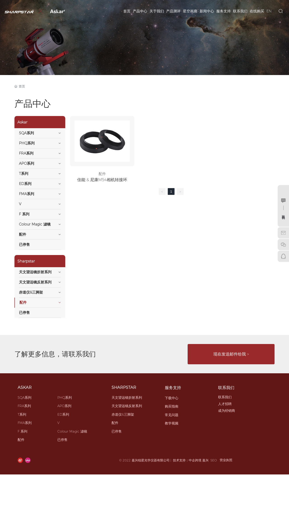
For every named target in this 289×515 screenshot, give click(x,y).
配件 (102, 174)
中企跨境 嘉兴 (199, 460)
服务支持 (173, 387)
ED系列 (63, 414)
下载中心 (171, 398)
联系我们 (226, 387)
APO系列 (64, 406)
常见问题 (171, 415)
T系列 (22, 414)
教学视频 (171, 423)
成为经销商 (226, 410)
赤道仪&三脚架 (123, 414)
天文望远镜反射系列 (127, 406)
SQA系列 (24, 397)
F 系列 (22, 431)
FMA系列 (25, 423)
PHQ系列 (64, 397)
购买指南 (171, 406)
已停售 (62, 440)
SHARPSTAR (124, 387)
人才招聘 (225, 404)
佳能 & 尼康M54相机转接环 (102, 179)
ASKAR (25, 387)
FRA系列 (24, 406)
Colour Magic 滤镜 (72, 431)
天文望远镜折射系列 (127, 397)
